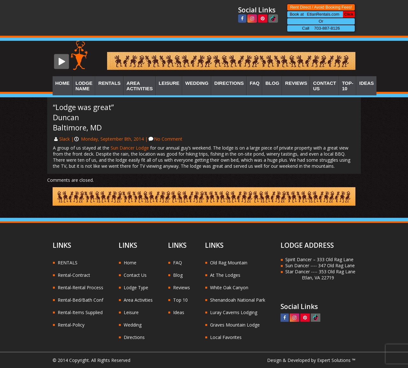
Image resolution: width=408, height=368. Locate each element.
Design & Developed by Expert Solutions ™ (311, 360)
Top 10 (180, 300)
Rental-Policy (71, 325)
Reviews (296, 83)
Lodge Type (136, 287)
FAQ (254, 83)
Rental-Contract (74, 275)
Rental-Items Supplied (80, 312)
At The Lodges (225, 275)
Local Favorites (226, 337)
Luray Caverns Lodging (233, 312)
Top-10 (347, 85)
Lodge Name (84, 85)
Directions (229, 83)
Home (62, 83)
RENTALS (67, 263)
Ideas (366, 83)
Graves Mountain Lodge (235, 325)
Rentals (109, 83)
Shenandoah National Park (237, 300)
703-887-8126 (327, 28)
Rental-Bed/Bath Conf (80, 300)
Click (348, 14)
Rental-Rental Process (80, 287)
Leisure (169, 83)
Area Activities (140, 85)
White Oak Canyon (229, 287)
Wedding (196, 83)
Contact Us (324, 85)
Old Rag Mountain (228, 263)
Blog (272, 83)
